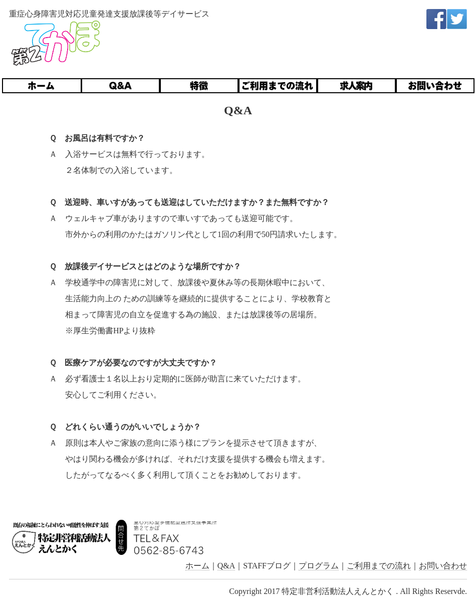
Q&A (226, 565)
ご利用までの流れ (379, 565)
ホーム (197, 565)
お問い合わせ (443, 565)
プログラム (319, 565)
